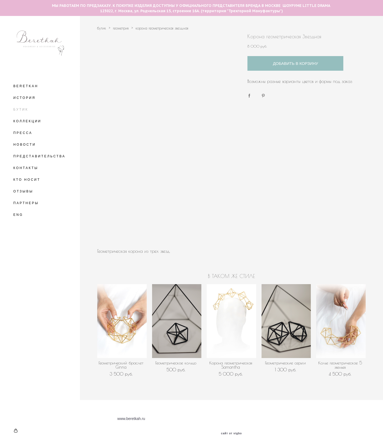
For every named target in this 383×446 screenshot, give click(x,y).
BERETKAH (25, 86)
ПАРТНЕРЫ (26, 203)
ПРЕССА (22, 133)
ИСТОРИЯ (24, 98)
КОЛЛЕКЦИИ (27, 121)
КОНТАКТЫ (25, 168)
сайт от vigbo (231, 433)
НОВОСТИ (24, 144)
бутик (101, 28)
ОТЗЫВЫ (23, 191)
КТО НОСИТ (26, 180)
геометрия (121, 28)
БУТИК (20, 109)
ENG (18, 215)
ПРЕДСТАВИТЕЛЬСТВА (39, 156)
